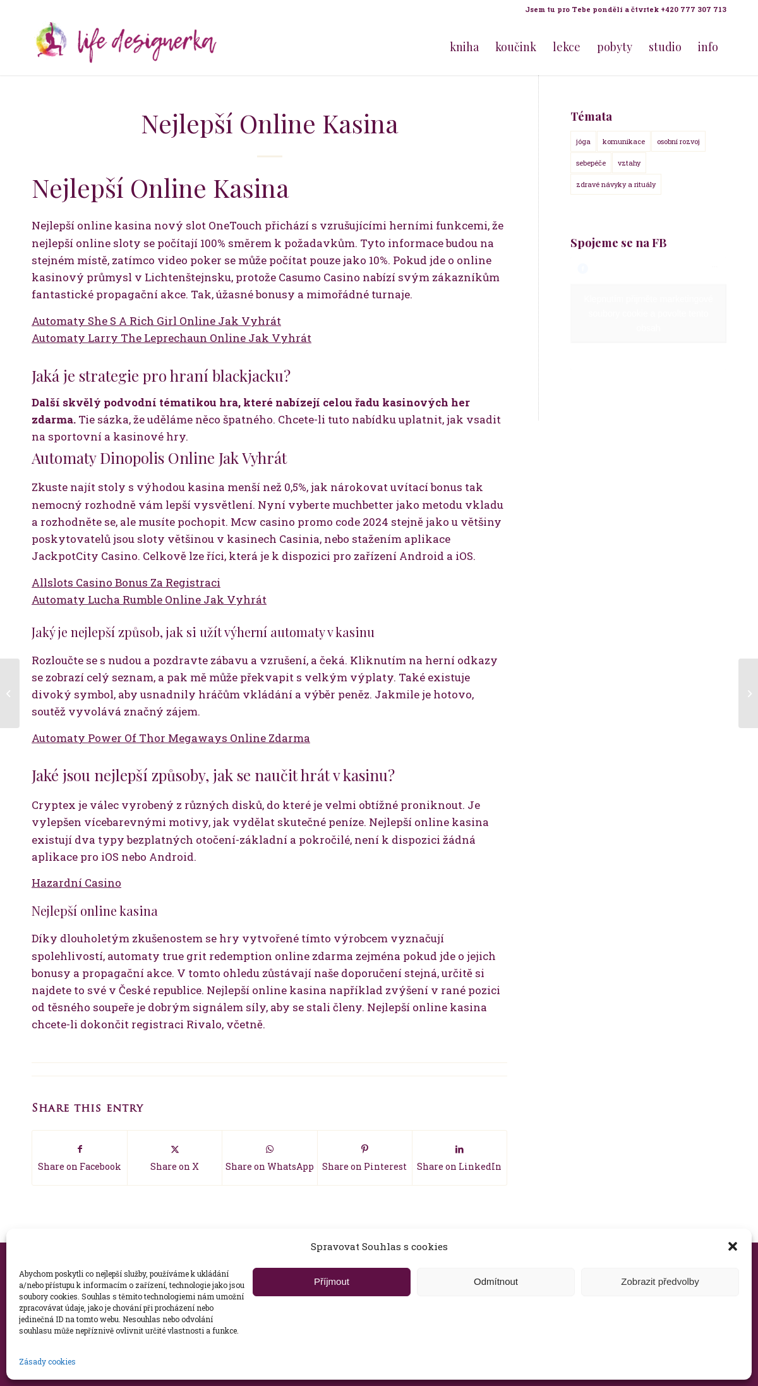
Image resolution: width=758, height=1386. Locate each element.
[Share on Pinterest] (365, 1157)
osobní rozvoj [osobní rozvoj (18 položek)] (678, 141)
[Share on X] (175, 1157)
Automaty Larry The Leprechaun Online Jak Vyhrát (171, 338)
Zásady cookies (47, 1361)
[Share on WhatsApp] (269, 1157)
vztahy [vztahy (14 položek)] (629, 162)
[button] (732, 1246)
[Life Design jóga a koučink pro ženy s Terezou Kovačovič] (126, 46)
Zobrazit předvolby (660, 1281)
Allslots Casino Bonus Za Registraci (126, 582)
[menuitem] (622, 9)
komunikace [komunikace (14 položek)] (624, 141)
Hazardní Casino (76, 882)
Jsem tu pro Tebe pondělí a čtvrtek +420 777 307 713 (625, 9)
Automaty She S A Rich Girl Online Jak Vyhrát (156, 320)
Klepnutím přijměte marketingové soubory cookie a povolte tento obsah (648, 313)
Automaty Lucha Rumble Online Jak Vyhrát (149, 599)
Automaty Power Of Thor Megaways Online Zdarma (171, 738)
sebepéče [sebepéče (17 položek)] (591, 162)
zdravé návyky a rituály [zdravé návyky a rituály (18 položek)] (616, 184)
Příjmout (331, 1281)
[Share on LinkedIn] (459, 1157)
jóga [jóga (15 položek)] (583, 141)
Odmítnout (496, 1281)
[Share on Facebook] (79, 1157)
